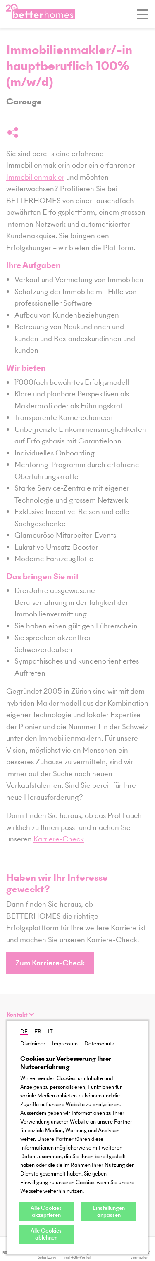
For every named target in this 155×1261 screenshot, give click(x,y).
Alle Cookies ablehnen (46, 1234)
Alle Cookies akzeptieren (46, 1211)
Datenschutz (99, 1044)
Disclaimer (32, 1044)
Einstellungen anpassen (109, 1211)
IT (50, 1032)
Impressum (65, 1044)
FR (37, 1032)
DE (24, 1032)
